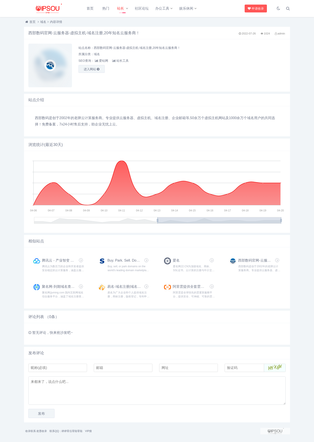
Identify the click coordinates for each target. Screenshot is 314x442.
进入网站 (91, 69)
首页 (90, 8)
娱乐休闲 (186, 8)
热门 (105, 8)
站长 (120, 8)
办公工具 (162, 8)
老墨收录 (41, 431)
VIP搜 (88, 431)
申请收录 (256, 8)
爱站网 (101, 60)
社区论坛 (142, 8)
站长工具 (120, 60)
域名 (43, 22)
